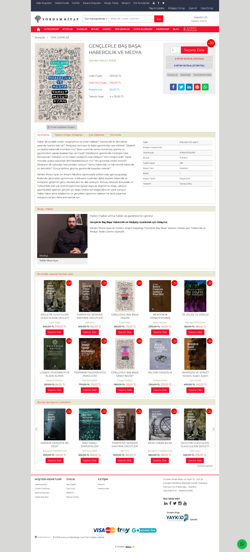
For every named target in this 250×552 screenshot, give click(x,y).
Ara (159, 19)
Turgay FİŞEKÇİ (125, 380)
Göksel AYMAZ (160, 380)
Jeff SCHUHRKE (89, 451)
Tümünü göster (205, 466)
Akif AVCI (89, 322)
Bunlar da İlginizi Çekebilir (54, 402)
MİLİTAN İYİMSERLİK (160, 372)
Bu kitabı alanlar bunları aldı (55, 274)
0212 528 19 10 (170, 490)
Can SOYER (195, 380)
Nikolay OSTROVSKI (195, 322)
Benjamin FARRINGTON (54, 451)
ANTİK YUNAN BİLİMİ (160, 443)
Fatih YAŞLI (54, 322)
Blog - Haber (45, 208)
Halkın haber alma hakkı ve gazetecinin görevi (121, 215)
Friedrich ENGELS (54, 380)
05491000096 (186, 490)
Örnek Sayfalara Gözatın (61, 127)
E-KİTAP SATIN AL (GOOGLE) (189, 59)
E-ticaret (120, 546)
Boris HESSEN (160, 322)
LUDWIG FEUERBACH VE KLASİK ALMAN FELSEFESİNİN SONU (55, 376)
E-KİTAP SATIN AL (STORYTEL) (189, 65)
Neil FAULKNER (89, 380)
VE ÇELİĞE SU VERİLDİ (195, 314)
